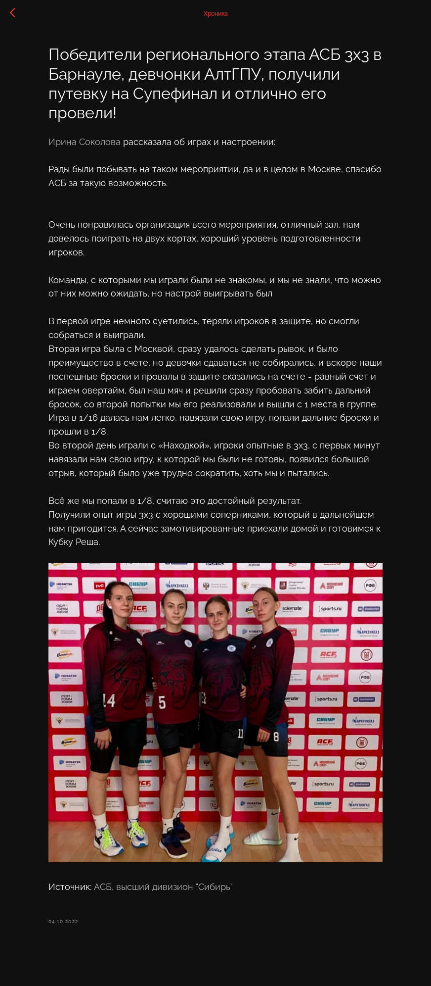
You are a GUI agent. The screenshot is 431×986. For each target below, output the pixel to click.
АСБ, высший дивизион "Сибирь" (172, 900)
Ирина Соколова (93, 144)
